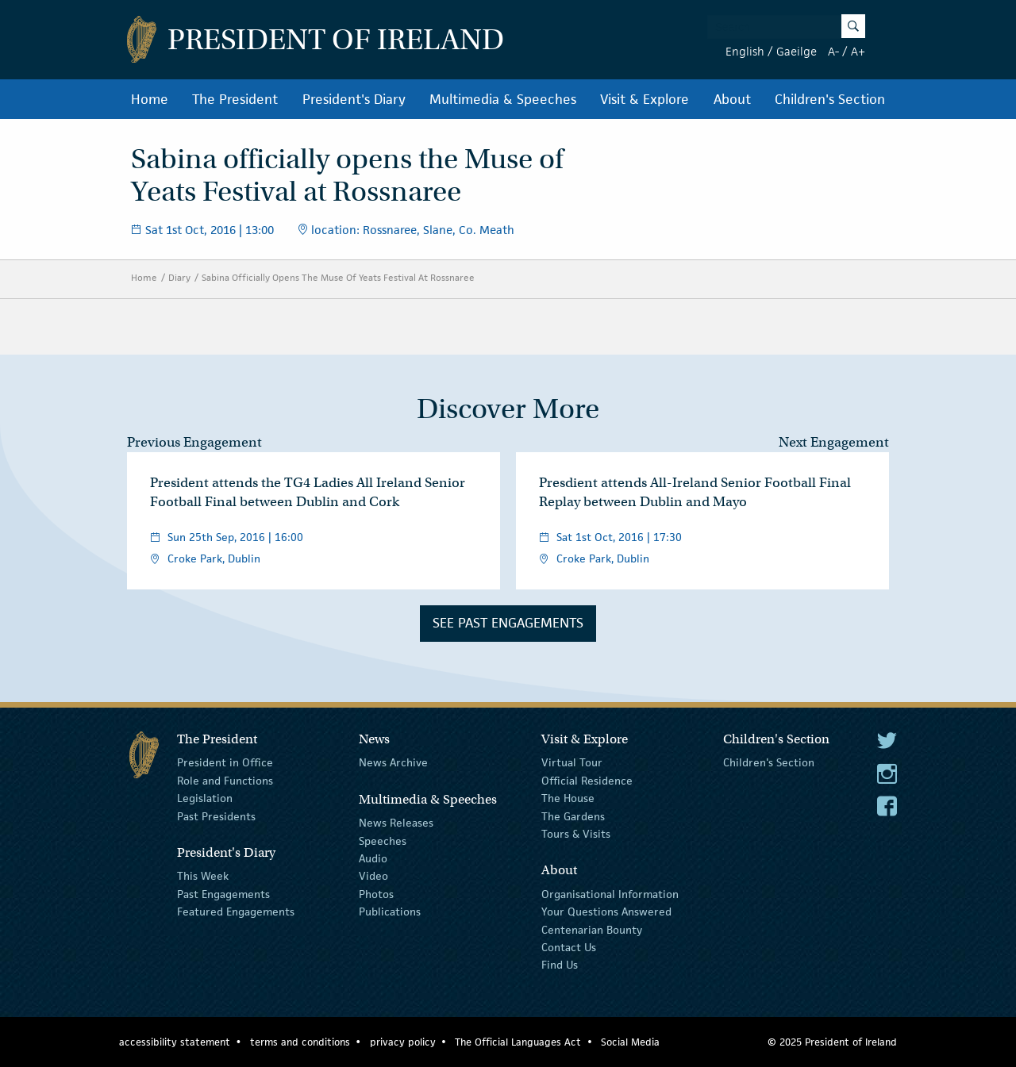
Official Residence (587, 780)
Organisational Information (610, 894)
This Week (203, 876)
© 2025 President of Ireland (832, 1042)
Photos (376, 894)
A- (833, 51)
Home (149, 99)
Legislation (205, 798)
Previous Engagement (194, 442)
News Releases (396, 823)
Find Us (559, 965)
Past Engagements (223, 894)
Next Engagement (834, 442)
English (744, 51)
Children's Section (830, 99)
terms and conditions (300, 1042)
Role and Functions (225, 780)
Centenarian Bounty (591, 929)
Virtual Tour (571, 762)
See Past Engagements (508, 622)
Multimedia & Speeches (502, 99)
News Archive (393, 762)
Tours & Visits (575, 834)
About (732, 99)
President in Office (225, 762)
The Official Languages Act (518, 1042)
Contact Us (568, 947)
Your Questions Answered (606, 911)
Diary (179, 277)
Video (373, 876)
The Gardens (573, 815)
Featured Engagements (235, 911)
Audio (373, 858)
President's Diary (354, 99)
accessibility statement (174, 1042)
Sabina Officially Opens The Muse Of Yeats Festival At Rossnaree (338, 277)
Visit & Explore (644, 99)
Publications (390, 911)
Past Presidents (216, 815)
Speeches (382, 840)
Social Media (630, 1042)
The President (235, 99)
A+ (858, 51)
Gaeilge (796, 51)
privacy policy (403, 1042)
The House (568, 798)
